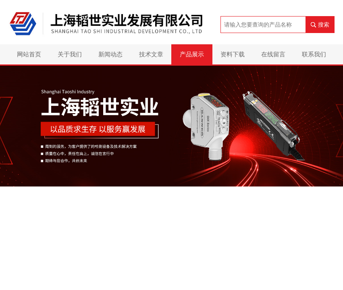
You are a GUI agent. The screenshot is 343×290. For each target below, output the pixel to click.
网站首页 (29, 54)
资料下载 (232, 54)
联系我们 (314, 54)
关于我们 (70, 54)
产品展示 (192, 54)
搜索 (323, 24)
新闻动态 (110, 54)
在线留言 (273, 54)
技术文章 (151, 54)
